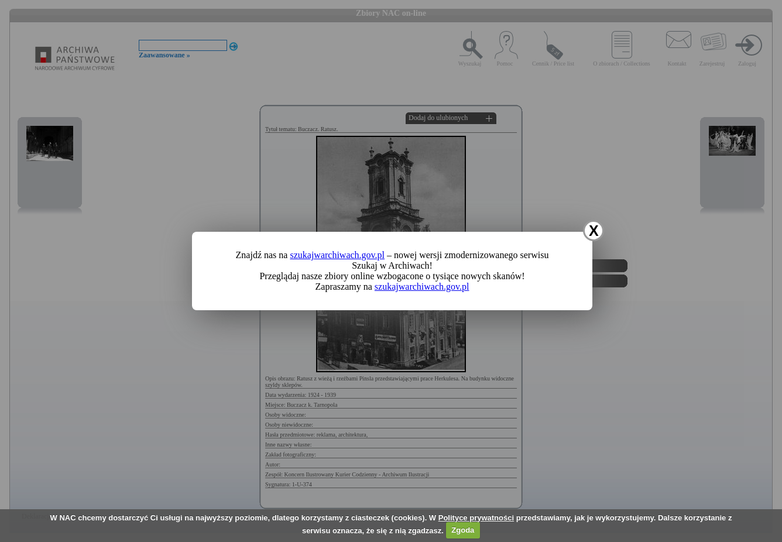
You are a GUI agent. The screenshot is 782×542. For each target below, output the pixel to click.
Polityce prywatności (476, 517)
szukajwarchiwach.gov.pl (337, 255)
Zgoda (462, 530)
